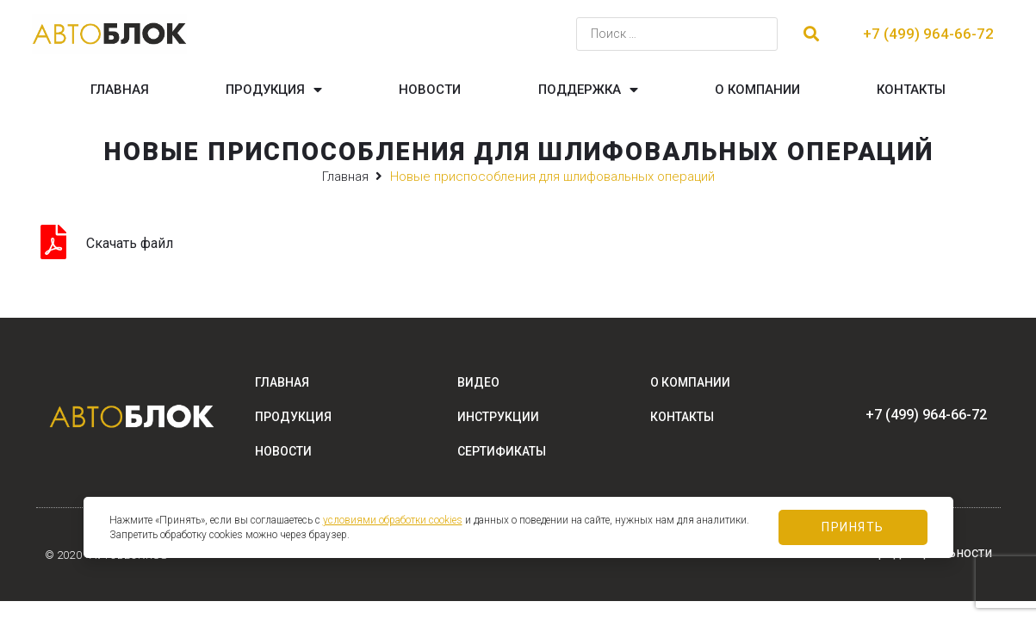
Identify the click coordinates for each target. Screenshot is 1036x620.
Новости (430, 89)
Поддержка (588, 90)
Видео (478, 382)
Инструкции (498, 417)
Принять (853, 527)
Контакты (911, 89)
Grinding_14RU (221, 243)
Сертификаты (501, 451)
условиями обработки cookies (392, 520)
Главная (119, 89)
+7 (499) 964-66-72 (928, 33)
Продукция (274, 90)
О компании (757, 89)
